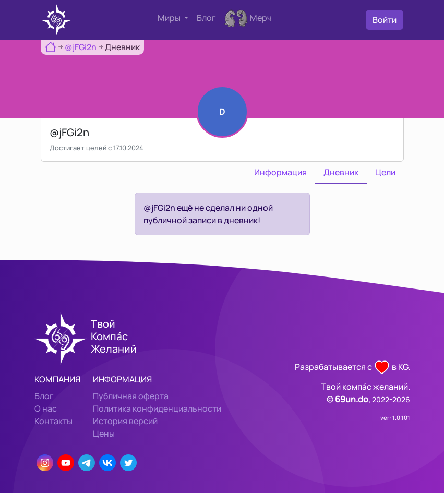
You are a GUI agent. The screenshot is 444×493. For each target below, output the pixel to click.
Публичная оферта (131, 396)
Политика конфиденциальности (157, 408)
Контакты (53, 421)
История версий (125, 421)
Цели (385, 172)
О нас (45, 408)
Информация (280, 172)
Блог (206, 17)
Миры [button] (170, 17)
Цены (104, 433)
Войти (385, 20)
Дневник (340, 172)
